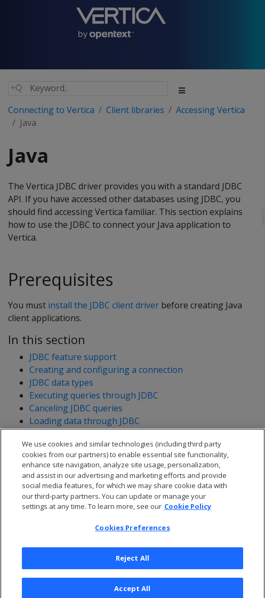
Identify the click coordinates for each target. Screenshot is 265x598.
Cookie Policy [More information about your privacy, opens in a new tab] (187, 514)
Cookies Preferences (132, 534)
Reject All (132, 565)
